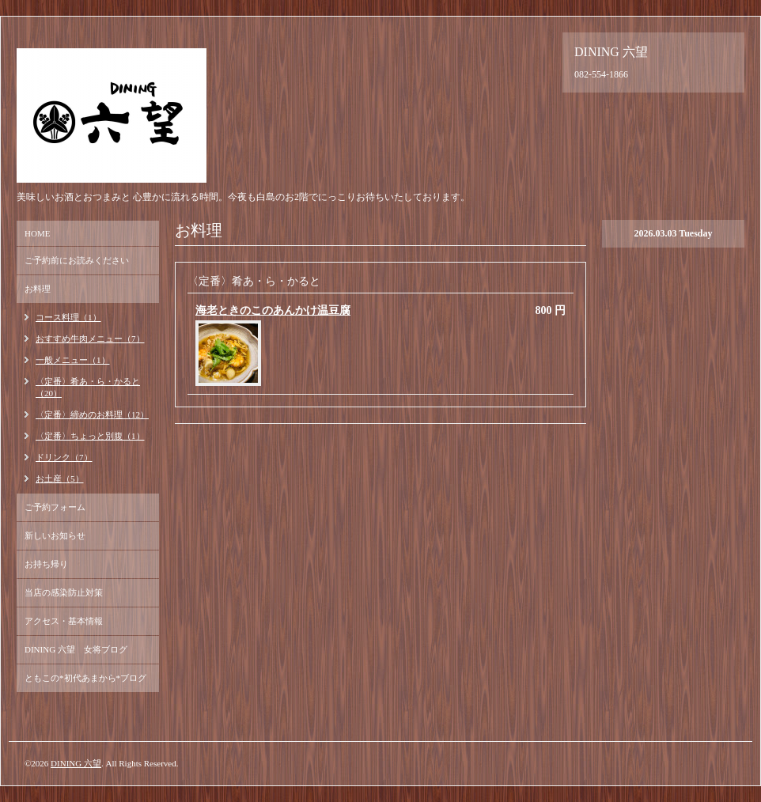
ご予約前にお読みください (77, 260)
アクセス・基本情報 (64, 621)
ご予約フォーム (55, 507)
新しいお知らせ (55, 535)
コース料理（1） (68, 317)
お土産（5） (60, 478)
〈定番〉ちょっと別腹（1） (90, 436)
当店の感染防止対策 (64, 592)
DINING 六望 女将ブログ (76, 649)
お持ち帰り (46, 564)
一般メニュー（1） (73, 360)
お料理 (38, 288)
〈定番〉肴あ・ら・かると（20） (88, 387)
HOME (37, 233)
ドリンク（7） (64, 457)
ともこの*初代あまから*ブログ (85, 678)
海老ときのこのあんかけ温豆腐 (272, 310)
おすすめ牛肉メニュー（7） (90, 338)
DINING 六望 (76, 763)
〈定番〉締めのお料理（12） (92, 414)
